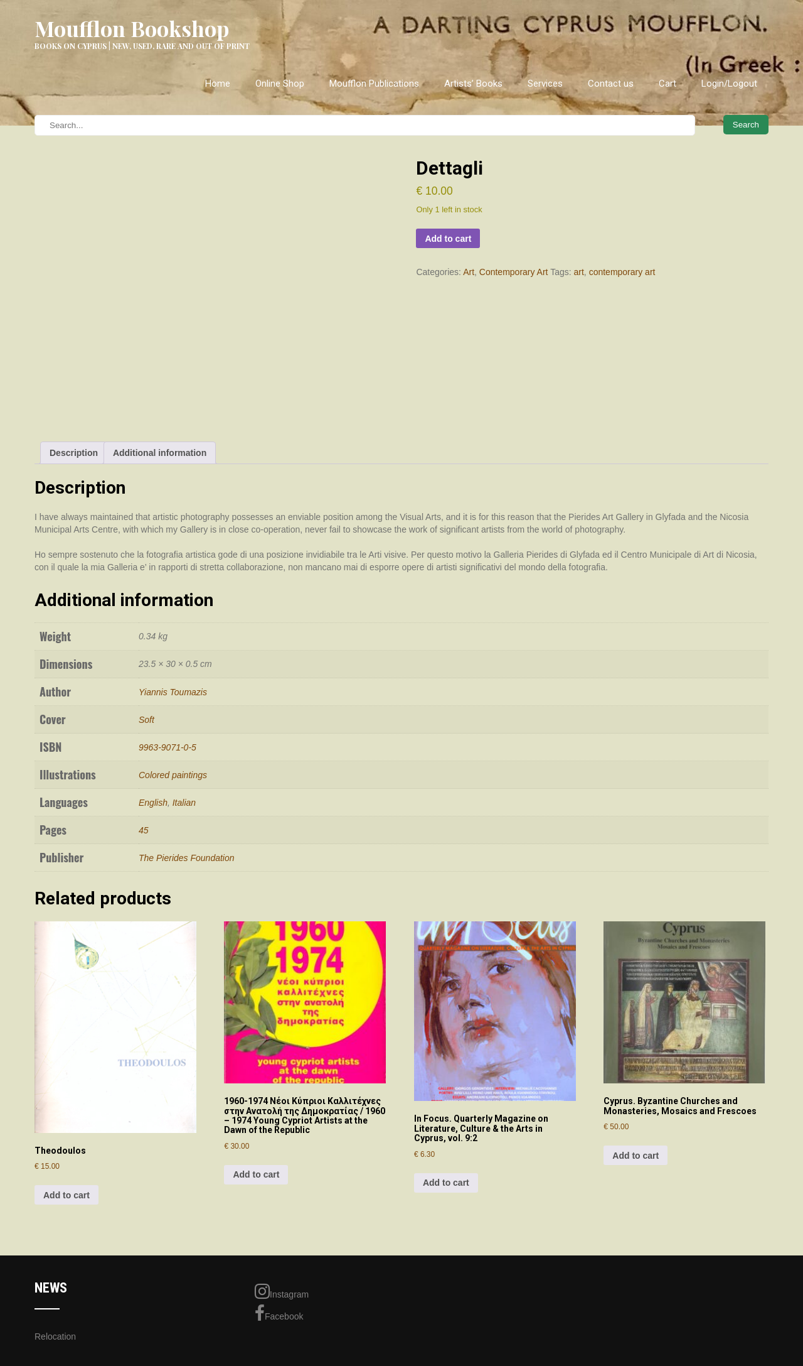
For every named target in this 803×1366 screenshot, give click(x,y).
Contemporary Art (513, 272)
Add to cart (448, 239)
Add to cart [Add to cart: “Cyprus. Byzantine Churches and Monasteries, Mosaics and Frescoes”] (635, 1156)
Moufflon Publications (374, 83)
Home (217, 83)
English (153, 803)
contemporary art (622, 272)
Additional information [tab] (159, 453)
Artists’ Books (473, 83)
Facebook (279, 1313)
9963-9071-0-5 (167, 747)
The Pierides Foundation (187, 858)
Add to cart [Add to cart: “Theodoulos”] (66, 1195)
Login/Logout (729, 83)
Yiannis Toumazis (173, 692)
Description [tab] (74, 453)
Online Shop (279, 83)
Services (545, 83)
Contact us (611, 83)
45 (144, 830)
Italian (184, 803)
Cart (667, 83)
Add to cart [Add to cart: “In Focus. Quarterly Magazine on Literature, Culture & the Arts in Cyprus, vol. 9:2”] (446, 1183)
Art (468, 272)
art (579, 272)
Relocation (55, 1336)
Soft (146, 720)
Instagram (282, 1291)
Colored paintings (173, 775)
